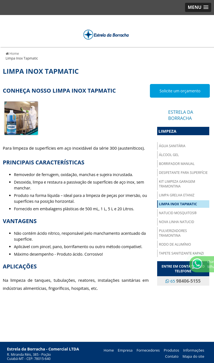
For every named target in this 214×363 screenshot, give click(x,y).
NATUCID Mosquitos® (178, 213)
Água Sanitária (172, 146)
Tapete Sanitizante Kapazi (181, 253)
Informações (193, 350)
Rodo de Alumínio (175, 244)
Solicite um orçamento (180, 90)
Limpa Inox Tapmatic (178, 204)
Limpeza (167, 131)
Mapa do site (193, 356)
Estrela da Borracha (180, 115)
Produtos (171, 350)
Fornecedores (148, 350)
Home (109, 350)
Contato (172, 356)
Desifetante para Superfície (183, 172)
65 (183, 281)
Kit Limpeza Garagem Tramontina (177, 184)
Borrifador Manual (177, 163)
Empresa (125, 350)
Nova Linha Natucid (176, 221)
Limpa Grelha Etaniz (176, 195)
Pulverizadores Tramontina (173, 233)
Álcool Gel (169, 154)
